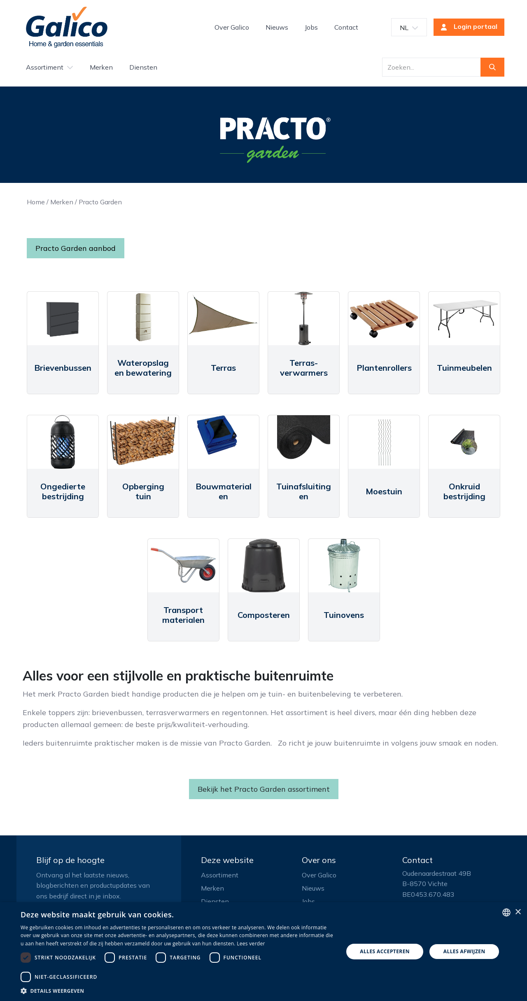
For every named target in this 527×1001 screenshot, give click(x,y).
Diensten (215, 901)
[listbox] (506, 912)
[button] (177, 991)
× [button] (518, 912)
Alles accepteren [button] (385, 951)
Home (36, 202)
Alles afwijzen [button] (464, 951)
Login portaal (466, 27)
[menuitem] (231, 27)
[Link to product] (62, 318)
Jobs (308, 901)
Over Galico (319, 875)
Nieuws (313, 888)
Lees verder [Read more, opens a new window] (251, 943)
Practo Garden (100, 202)
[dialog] (263, 951)
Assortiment (219, 875)
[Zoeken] (492, 67)
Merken (61, 202)
